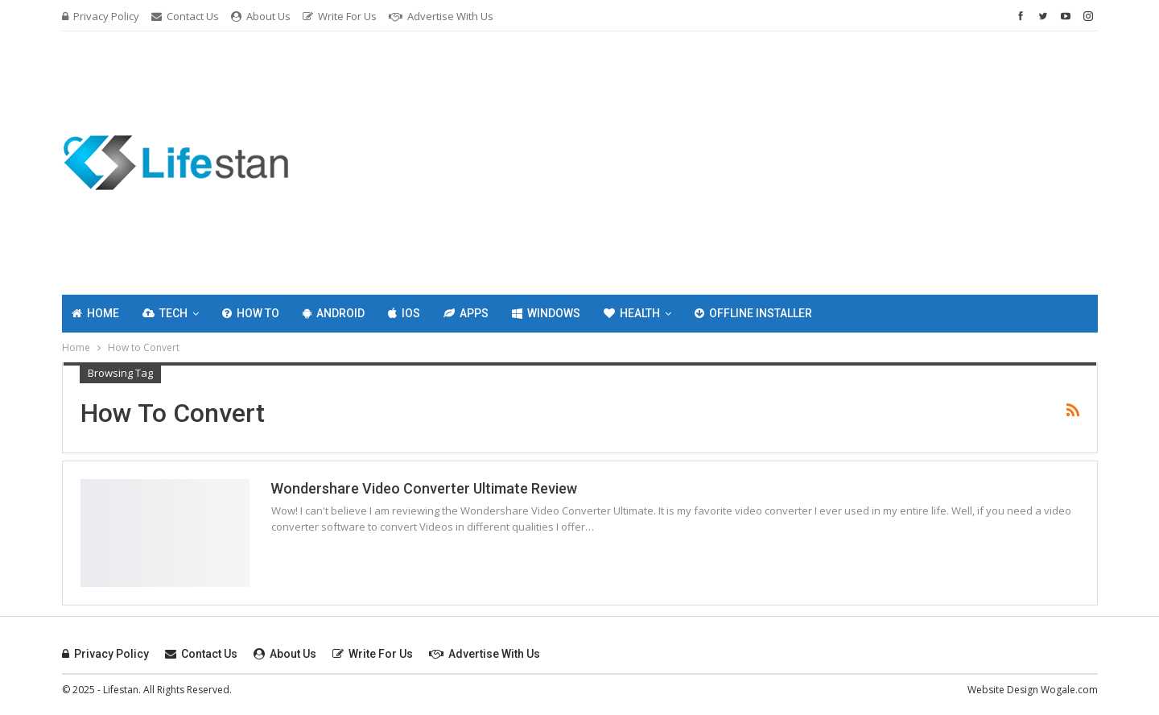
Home (95, 313)
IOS (404, 313)
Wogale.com (1069, 689)
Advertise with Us (441, 16)
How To (250, 313)
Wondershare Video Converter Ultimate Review (423, 488)
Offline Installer (753, 313)
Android (334, 313)
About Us (261, 16)
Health (632, 313)
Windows (546, 313)
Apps (466, 313)
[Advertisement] (784, 160)
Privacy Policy (100, 16)
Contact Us (185, 16)
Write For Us (340, 16)
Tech (165, 313)
